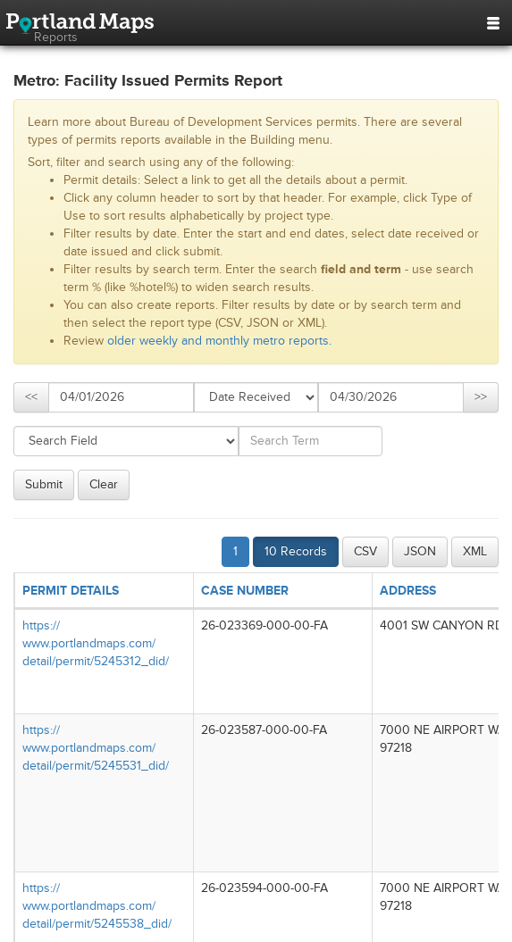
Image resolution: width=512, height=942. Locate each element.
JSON (420, 551)
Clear (103, 484)
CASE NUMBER (245, 590)
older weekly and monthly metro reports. (219, 340)
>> (480, 396)
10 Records (295, 551)
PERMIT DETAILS (70, 590)
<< (31, 396)
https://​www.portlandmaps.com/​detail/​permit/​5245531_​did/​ (95, 747)
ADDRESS (408, 590)
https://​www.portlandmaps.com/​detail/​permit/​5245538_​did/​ (97, 905)
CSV (365, 551)
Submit (44, 484)
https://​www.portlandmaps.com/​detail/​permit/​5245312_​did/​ (95, 643)
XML (475, 551)
